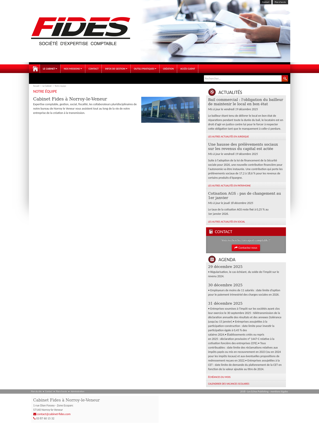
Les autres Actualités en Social (226, 221)
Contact (265, 2)
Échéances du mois (219, 377)
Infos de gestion (116, 68)
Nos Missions (73, 68)
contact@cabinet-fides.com (54, 414)
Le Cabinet (50, 68)
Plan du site (36, 391)
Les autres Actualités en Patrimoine (229, 185)
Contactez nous (246, 248)
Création (168, 68)
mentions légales (279, 391)
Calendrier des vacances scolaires (228, 383)
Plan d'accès (280, 2)
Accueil (35, 68)
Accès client (187, 68)
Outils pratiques (145, 68)
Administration (77, 391)
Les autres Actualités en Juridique (228, 136)
